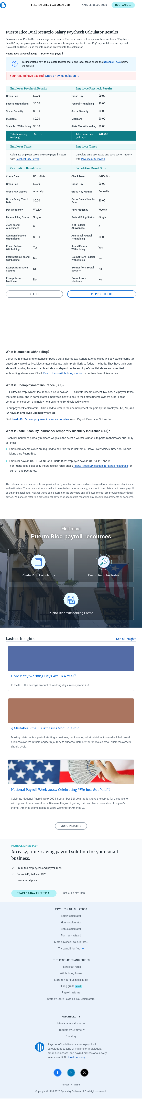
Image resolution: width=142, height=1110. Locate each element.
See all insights (126, 650)
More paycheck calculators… (71, 953)
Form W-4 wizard (71, 946)
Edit (34, 305)
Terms (77, 1096)
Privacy (65, 1096)
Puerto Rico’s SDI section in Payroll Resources (100, 477)
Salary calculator (71, 927)
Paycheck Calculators (45, 5)
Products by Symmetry (71, 1041)
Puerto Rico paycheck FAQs (21, 53)
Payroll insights (71, 1003)
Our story (71, 1047)
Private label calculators (71, 1034)
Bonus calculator (71, 940)
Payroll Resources (88, 5)
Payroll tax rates (71, 978)
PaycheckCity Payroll (27, 165)
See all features (74, 904)
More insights (70, 837)
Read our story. (77, 1068)
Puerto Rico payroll (52, 53)
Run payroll (118, 5)
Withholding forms (71, 984)
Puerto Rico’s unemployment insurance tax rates (40, 430)
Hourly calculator (71, 933)
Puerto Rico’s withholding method (63, 384)
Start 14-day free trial (34, 904)
